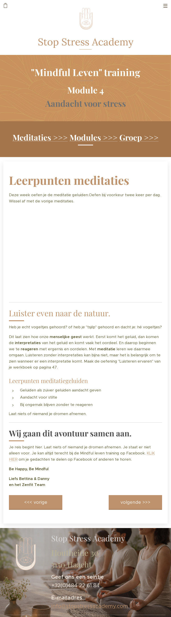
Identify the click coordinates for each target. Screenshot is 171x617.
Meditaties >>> (40, 137)
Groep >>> (139, 137)
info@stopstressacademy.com (89, 606)
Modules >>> (93, 137)
